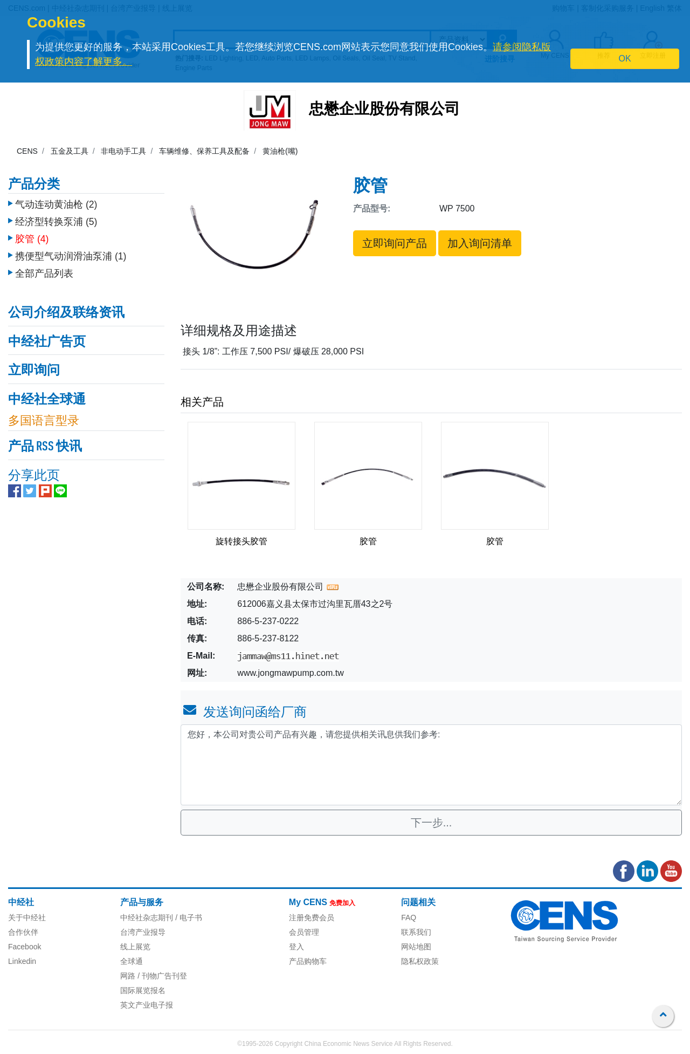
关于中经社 (27, 917)
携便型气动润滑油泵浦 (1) (70, 250)
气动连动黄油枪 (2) (56, 199)
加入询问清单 (479, 243)
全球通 (131, 961)
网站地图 (416, 946)
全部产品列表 (44, 268)
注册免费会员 (311, 917)
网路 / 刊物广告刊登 (153, 975)
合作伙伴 (23, 932)
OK (625, 58)
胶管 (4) (32, 233)
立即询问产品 (394, 243)
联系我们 (416, 932)
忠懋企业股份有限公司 (384, 110)
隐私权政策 (420, 961)
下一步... (431, 823)
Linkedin (22, 961)
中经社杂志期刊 (146, 917)
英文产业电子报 (146, 1005)
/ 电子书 (187, 917)
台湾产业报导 (142, 932)
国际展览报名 (142, 990)
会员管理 (304, 932)
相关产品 (202, 402)
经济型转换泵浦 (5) (56, 216)
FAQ (408, 917)
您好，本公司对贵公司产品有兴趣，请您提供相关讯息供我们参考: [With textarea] (431, 764)
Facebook (24, 946)
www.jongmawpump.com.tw (290, 672)
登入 (296, 946)
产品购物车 (308, 961)
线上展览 (135, 946)
